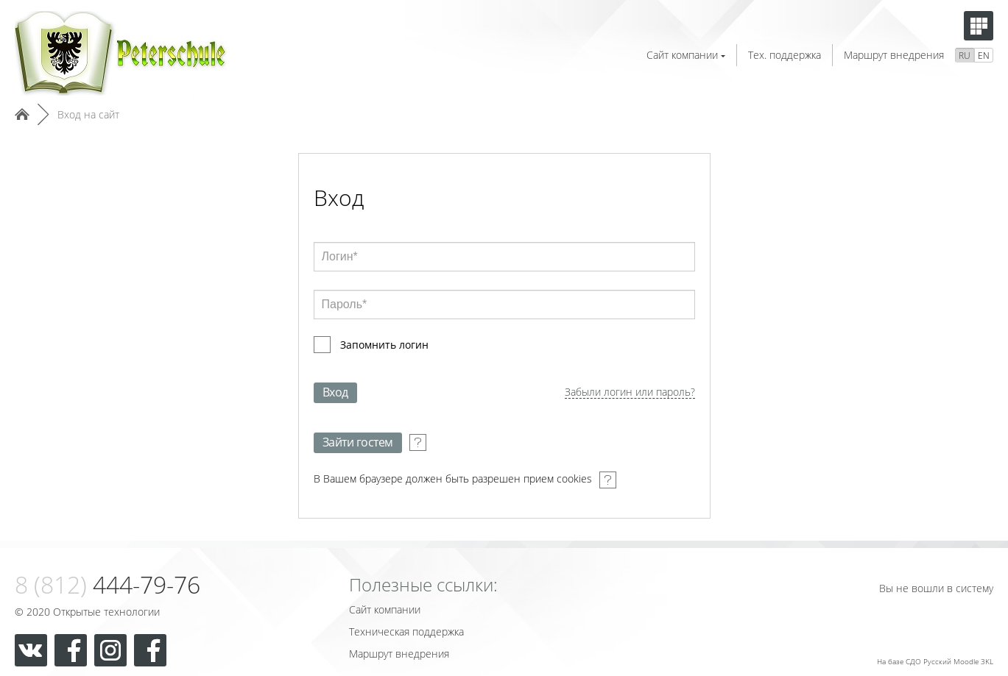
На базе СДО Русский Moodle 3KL (935, 661)
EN (984, 55)
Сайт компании (685, 55)
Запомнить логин (384, 345)
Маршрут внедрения (894, 55)
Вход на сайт (88, 114)
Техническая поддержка (406, 631)
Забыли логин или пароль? (630, 392)
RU (964, 55)
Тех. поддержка (784, 55)
